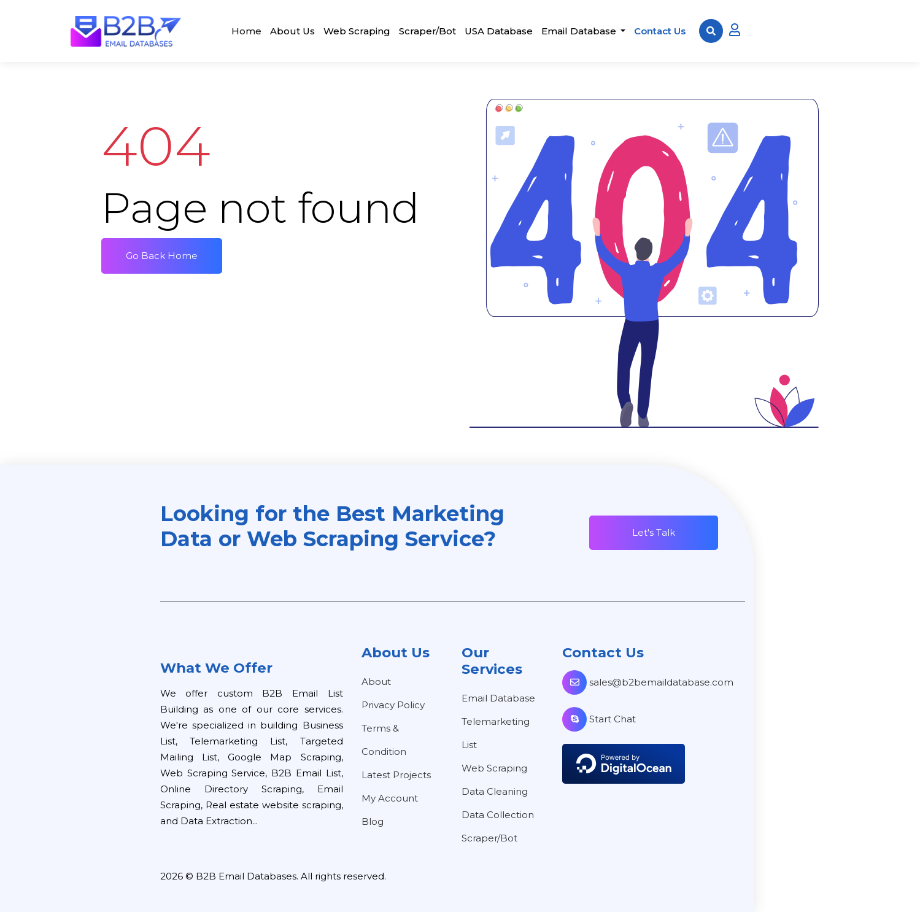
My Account (389, 798)
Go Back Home (162, 255)
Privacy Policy (393, 705)
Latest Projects (396, 775)
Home (246, 31)
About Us (292, 31)
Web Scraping (356, 31)
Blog (372, 821)
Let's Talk (653, 532)
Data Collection (498, 815)
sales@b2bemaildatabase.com (647, 682)
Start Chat (599, 719)
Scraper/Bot (427, 31)
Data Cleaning (495, 791)
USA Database (499, 31)
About (376, 681)
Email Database (580, 31)
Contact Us (660, 31)
